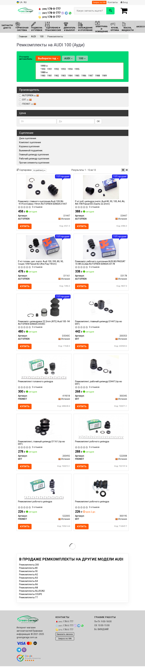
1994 (70, 69)
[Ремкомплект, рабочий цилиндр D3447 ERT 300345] (101, 369)
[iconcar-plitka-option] (123, 170)
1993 (63, 69)
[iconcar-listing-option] (127, 170)
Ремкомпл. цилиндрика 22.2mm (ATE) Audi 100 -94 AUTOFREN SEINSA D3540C (42, 323)
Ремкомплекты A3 (28, 581)
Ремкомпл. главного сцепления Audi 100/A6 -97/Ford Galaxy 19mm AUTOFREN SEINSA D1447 (42, 202)
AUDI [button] (68, 58)
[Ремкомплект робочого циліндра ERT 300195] (101, 490)
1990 (42, 69)
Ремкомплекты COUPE (30, 597)
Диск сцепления (27, 138)
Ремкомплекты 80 (28, 571)
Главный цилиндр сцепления (34, 154)
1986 (83, 75)
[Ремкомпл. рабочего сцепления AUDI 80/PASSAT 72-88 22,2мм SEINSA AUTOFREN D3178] (101, 247)
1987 (90, 75)
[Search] (110, 10)
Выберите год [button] (48, 58)
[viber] (24, 653)
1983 (63, 75)
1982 (56, 75)
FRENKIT (27, 104)
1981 (49, 75)
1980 (42, 75)
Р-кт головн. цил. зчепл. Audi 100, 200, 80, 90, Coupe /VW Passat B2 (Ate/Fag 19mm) (41, 263)
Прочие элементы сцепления (34, 162)
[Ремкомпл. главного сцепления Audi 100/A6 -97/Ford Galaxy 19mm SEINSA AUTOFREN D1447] (44, 187)
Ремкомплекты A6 (28, 587)
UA (20, 2)
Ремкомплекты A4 (28, 584)
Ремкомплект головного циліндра (35, 383)
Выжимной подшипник (30, 150)
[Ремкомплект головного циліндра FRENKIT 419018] (44, 369)
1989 (104, 75)
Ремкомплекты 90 (28, 574)
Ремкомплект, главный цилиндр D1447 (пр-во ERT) (98, 323)
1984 (70, 75)
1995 (76, 69)
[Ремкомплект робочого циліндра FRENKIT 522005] (44, 490)
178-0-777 (49, 8)
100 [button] (81, 58)
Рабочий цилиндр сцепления (34, 158)
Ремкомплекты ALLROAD (32, 594)
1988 (97, 75)
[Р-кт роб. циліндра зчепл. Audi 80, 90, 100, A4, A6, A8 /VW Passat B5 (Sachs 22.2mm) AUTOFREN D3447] (101, 187)
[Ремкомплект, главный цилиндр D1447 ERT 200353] (101, 308)
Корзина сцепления (29, 146)
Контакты (113, 2)
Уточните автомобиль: (26, 57)
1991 (49, 69)
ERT (25, 99)
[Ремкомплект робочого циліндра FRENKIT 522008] (101, 429)
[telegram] (19, 653)
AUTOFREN (30, 95)
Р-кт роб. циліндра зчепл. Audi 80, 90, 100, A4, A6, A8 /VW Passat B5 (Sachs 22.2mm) (100, 202)
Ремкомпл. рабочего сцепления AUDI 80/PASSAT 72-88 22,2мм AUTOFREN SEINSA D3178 (100, 263)
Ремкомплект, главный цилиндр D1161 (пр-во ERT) (41, 444)
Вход (124, 2)
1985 (76, 75)
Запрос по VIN (99, 2)
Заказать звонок (65, 637)
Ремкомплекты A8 (28, 590)
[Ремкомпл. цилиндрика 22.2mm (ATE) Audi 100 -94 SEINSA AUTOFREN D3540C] (44, 308)
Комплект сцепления (30, 142)
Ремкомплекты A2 (28, 577)
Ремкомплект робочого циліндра (92, 443)
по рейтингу (39, 170)
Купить (25, 226)
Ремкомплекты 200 (29, 568)
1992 (56, 69)
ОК (98, 121)
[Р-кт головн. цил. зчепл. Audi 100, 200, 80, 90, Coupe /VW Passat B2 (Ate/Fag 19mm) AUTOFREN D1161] (44, 247)
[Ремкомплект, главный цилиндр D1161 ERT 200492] (44, 429)
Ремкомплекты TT (28, 600)
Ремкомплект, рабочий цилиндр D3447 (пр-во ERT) (98, 384)
